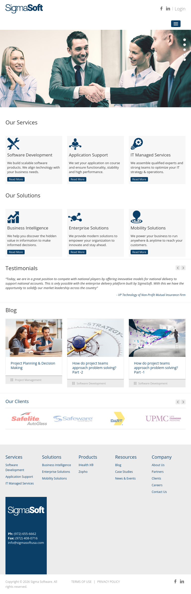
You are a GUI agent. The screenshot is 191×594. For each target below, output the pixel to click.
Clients (156, 478)
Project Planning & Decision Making (33, 365)
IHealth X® (86, 465)
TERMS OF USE (81, 582)
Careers (157, 485)
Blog (118, 465)
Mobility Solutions (54, 478)
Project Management (28, 380)
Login (180, 9)
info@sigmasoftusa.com (26, 542)
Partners (158, 472)
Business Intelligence (56, 465)
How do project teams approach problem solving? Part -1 (156, 367)
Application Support (19, 477)
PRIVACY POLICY (108, 582)
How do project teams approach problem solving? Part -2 (94, 367)
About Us (158, 465)
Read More (16, 179)
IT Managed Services (19, 483)
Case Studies (124, 472)
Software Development (91, 383)
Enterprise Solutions (56, 472)
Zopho (83, 472)
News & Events (125, 478)
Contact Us (159, 492)
